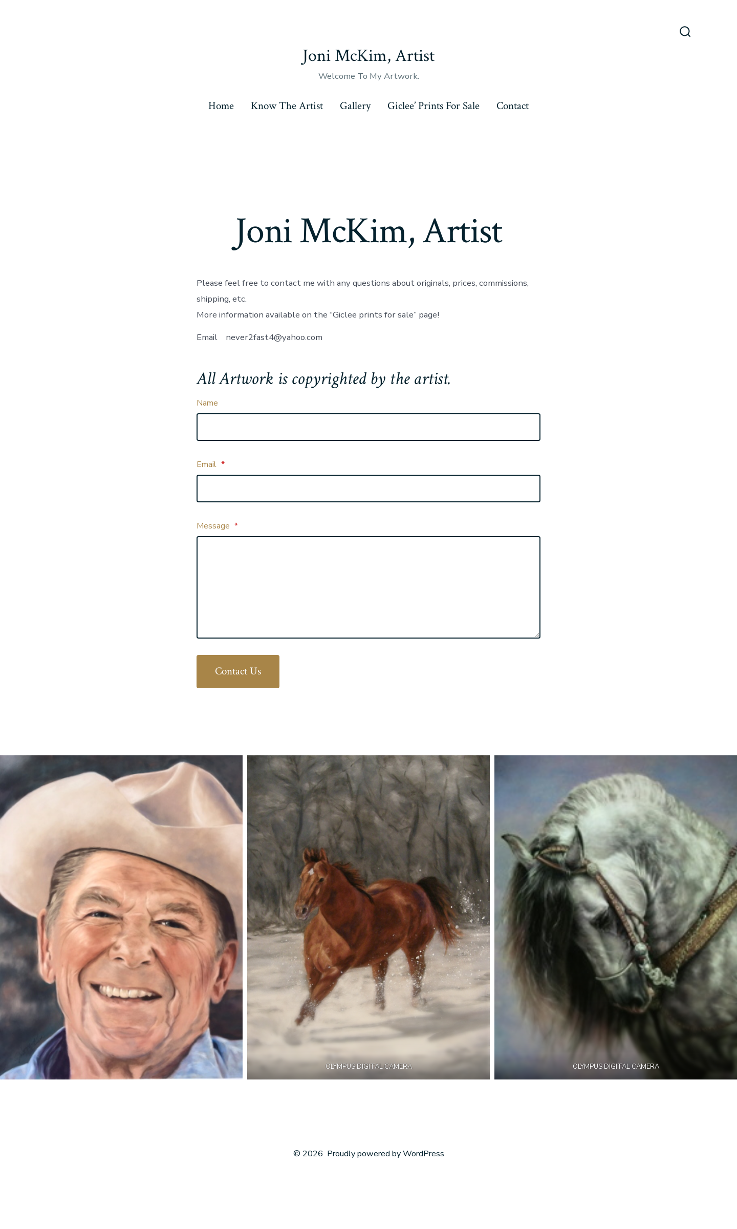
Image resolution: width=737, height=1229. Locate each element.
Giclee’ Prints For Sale (433, 106)
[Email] (368, 488)
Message (217, 526)
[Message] (368, 587)
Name (207, 403)
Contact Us (238, 671)
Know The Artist (287, 106)
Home (221, 106)
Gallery (355, 106)
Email (211, 464)
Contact (512, 106)
